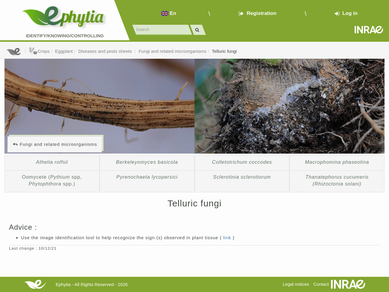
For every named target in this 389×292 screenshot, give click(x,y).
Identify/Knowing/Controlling (65, 35)
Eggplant (64, 51)
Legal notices (296, 284)
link (228, 237)
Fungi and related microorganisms (172, 51)
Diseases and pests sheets (105, 51)
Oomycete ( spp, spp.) (52, 180)
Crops (39, 51)
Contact (321, 284)
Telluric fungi (224, 51)
